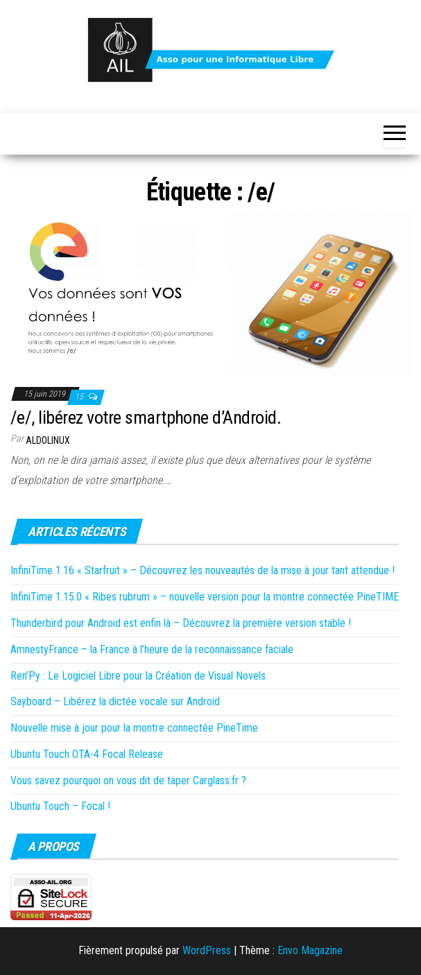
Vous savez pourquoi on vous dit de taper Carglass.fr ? (128, 780)
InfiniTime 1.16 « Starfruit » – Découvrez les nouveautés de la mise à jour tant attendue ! (202, 570)
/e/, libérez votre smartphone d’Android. (145, 417)
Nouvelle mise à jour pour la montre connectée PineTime (134, 727)
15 (80, 397)
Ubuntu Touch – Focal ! (60, 806)
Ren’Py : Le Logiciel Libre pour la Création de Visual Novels (138, 675)
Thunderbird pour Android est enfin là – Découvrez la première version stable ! (180, 623)
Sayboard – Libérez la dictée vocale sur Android (115, 701)
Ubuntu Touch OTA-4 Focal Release (86, 754)
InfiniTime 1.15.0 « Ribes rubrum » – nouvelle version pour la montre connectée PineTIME (204, 596)
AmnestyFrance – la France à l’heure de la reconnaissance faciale (151, 649)
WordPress (206, 950)
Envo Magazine (310, 950)
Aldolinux (48, 440)
